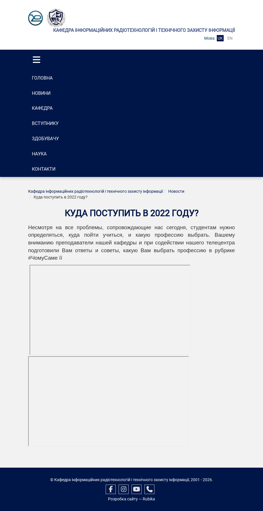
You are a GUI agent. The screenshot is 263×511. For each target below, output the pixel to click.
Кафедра (42, 108)
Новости (176, 191)
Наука (39, 154)
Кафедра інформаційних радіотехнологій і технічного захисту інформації (95, 191)
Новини (41, 93)
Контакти (43, 169)
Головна (42, 78)
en (230, 38)
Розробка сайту (123, 499)
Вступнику (45, 123)
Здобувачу (45, 138)
